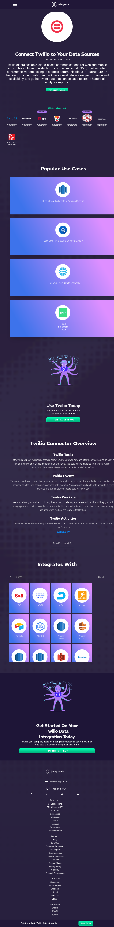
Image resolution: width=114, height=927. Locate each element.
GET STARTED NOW (57, 90)
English (55, 908)
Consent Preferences (55, 873)
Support (55, 824)
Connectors (55, 814)
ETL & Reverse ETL (55, 807)
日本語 (55, 911)
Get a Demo (86, 923)
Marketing (55, 817)
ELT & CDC (55, 810)
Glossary (55, 870)
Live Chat (55, 843)
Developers (55, 827)
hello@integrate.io (56, 781)
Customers (55, 882)
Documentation (55, 853)
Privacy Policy (55, 866)
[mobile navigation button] (15, 4)
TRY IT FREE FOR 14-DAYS (63, 420)
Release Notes (55, 831)
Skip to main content (57, 108)
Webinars (55, 889)
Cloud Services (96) (62, 543)
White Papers (55, 885)
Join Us (55, 899)
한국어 (55, 914)
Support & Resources (55, 846)
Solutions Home (55, 804)
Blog (55, 839)
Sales (55, 820)
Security (55, 860)
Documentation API (55, 856)
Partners (55, 895)
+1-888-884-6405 (56, 788)
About (55, 892)
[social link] (31, 794)
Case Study (42, 111)
